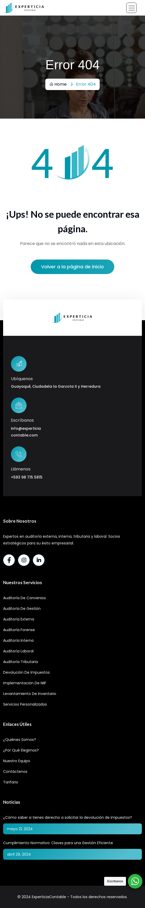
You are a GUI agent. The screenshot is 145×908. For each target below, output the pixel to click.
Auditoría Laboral (18, 651)
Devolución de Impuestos (26, 672)
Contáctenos (15, 771)
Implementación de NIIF (24, 683)
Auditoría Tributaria (20, 661)
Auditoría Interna (18, 640)
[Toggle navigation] (131, 8)
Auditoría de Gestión (22, 608)
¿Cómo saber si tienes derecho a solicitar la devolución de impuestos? (67, 817)
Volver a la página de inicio (72, 266)
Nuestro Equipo (16, 760)
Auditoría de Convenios (24, 597)
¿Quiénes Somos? (19, 739)
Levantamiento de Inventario (29, 693)
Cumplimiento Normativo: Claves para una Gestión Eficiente (58, 842)
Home (58, 84)
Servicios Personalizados (25, 704)
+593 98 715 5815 (26, 477)
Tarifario (10, 782)
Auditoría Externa (18, 619)
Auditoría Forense (19, 629)
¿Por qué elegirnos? (21, 750)
